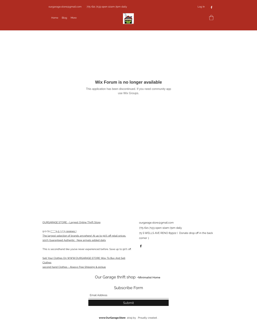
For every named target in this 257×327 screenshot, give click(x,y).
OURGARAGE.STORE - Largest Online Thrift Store (71, 222)
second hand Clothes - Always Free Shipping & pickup (74, 267)
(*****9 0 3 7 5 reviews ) (63, 231)
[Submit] (128, 303)
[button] (211, 17)
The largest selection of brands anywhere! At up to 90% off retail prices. (84, 235)
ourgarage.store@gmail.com (65, 6)
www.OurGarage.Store (112, 317)
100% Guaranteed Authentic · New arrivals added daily (74, 240)
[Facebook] (211, 7)
